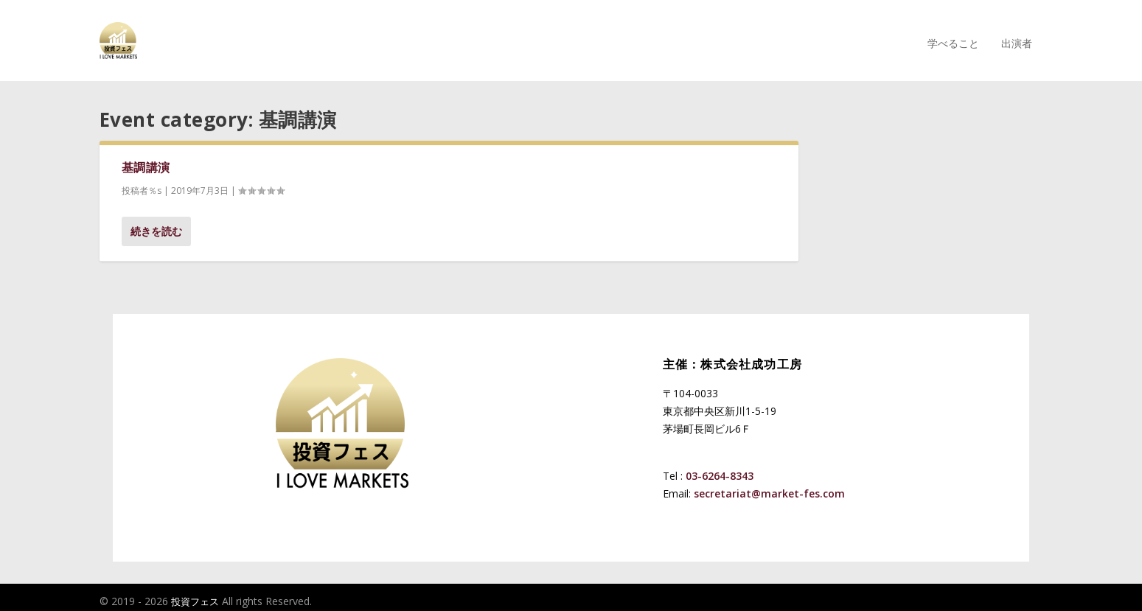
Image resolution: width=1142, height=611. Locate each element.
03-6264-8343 (719, 468)
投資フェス (195, 594)
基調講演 (146, 160)
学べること (953, 36)
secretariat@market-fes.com (769, 486)
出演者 (1016, 36)
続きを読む (156, 224)
